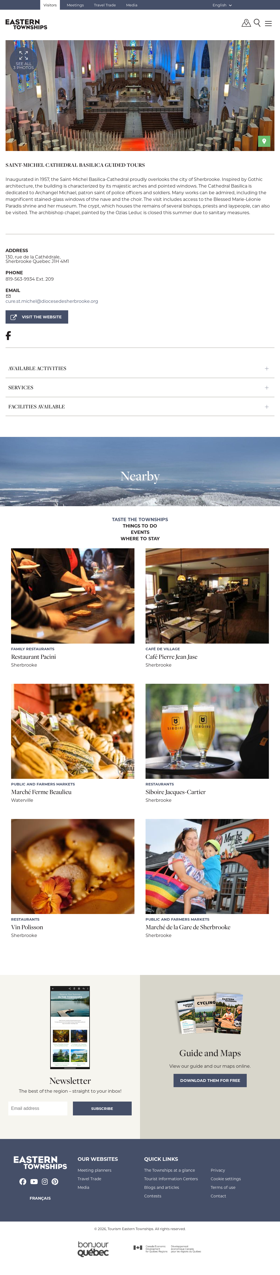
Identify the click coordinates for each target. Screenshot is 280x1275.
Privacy (218, 1170)
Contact (218, 1196)
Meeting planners (94, 1170)
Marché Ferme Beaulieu (41, 792)
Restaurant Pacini (33, 656)
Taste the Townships (140, 519)
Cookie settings (226, 1178)
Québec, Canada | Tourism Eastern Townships (26, 24)
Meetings (75, 4)
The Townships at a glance (169, 1170)
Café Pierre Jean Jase (171, 656)
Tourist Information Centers (171, 1178)
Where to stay (140, 538)
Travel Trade (105, 4)
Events (140, 532)
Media (132, 4)
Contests (152, 1196)
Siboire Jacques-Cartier (176, 792)
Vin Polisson (27, 927)
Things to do (140, 526)
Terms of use (223, 1187)
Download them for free (210, 1080)
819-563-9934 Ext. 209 (30, 279)
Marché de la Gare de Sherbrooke (188, 927)
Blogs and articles (161, 1187)
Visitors (50, 4)
